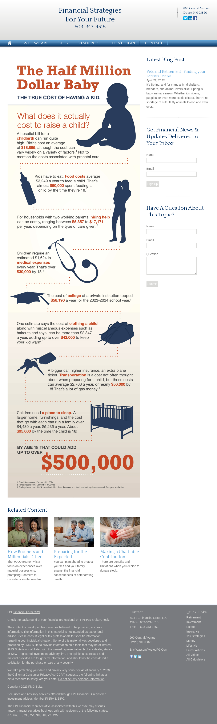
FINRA (49, 698)
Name (150, 154)
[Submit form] (152, 284)
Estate (190, 627)
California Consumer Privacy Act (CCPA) (38, 674)
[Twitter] (135, 657)
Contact (154, 43)
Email (150, 168)
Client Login (122, 43)
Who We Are (35, 43)
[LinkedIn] (139, 657)
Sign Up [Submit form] (153, 184)
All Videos (193, 654)
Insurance (192, 631)
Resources (89, 43)
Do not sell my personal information (81, 679)
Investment (193, 622)
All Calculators (195, 659)
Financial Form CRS (26, 612)
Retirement (193, 617)
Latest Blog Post (165, 60)
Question (152, 254)
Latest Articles (195, 650)
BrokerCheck (100, 619)
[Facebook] (131, 657)
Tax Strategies (195, 636)
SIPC (60, 698)
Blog (63, 43)
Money (190, 640)
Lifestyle (191, 645)
